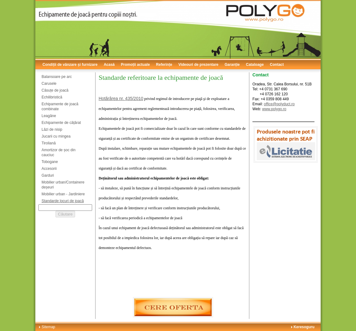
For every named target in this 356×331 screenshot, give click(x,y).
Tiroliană (49, 143)
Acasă (109, 64)
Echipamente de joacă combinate (60, 106)
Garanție (232, 64)
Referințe (164, 64)
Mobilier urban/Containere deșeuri (63, 184)
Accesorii (49, 168)
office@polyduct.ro (279, 104)
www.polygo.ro (274, 109)
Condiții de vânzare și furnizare (69, 64)
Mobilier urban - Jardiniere (63, 194)
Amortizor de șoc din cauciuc (58, 152)
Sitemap (48, 327)
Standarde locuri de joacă (63, 201)
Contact (277, 64)
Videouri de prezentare (198, 64)
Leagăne (49, 116)
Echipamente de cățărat (61, 122)
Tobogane (50, 162)
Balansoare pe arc (57, 77)
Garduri (48, 175)
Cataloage (255, 64)
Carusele (49, 83)
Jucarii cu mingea (56, 136)
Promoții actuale (135, 64)
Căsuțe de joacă (55, 90)
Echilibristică (52, 97)
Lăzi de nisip (52, 129)
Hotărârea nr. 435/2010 (121, 98)
